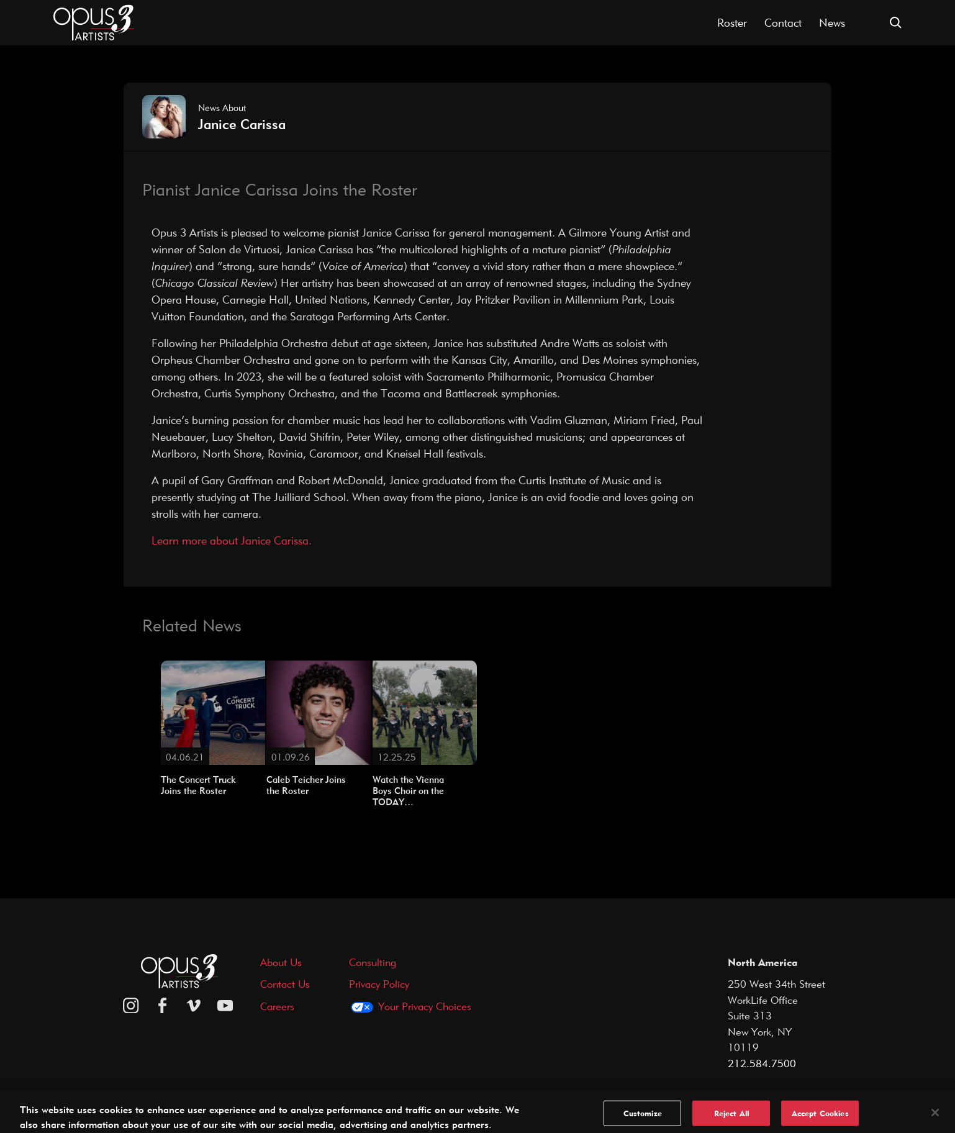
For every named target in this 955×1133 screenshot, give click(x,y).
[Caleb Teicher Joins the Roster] (318, 711)
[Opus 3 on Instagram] (131, 1006)
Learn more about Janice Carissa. (232, 540)
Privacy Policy (379, 983)
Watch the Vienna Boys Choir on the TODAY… (408, 791)
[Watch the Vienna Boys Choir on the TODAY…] (425, 711)
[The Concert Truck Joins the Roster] (213, 711)
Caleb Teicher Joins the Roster (306, 785)
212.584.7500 (762, 1063)
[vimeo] (194, 1006)
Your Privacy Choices (424, 1006)
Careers (277, 1006)
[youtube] (225, 1006)
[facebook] (163, 1006)
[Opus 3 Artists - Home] (93, 21)
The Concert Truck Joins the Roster (198, 785)
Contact (783, 22)
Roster (732, 22)
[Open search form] (896, 23)
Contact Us (285, 983)
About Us (281, 961)
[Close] (935, 1119)
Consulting (372, 961)
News (832, 22)
